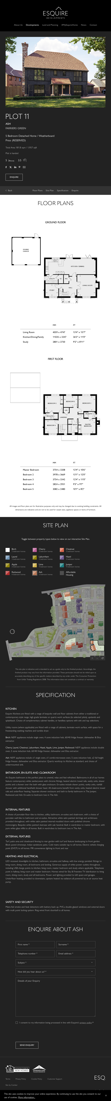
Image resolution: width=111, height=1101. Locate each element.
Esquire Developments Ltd (55, 13)
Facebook (6, 167)
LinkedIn (15, 167)
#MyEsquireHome (69, 25)
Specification (62, 190)
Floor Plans (37, 190)
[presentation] (36, 1034)
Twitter (10, 167)
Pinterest (19, 167)
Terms (8, 1078)
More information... (26, 1097)
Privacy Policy (21, 1078)
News (83, 25)
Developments (32, 25)
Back (10, 190)
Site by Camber (12, 1084)
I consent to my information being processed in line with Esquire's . (55, 1022)
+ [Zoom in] (92, 658)
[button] (11, 72)
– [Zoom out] (97, 658)
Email (24, 167)
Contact (93, 25)
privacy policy (86, 1022)
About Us (18, 25)
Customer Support (54, 1078)
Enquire (14, 177)
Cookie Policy (36, 1078)
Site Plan (50, 190)
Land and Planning (50, 25)
